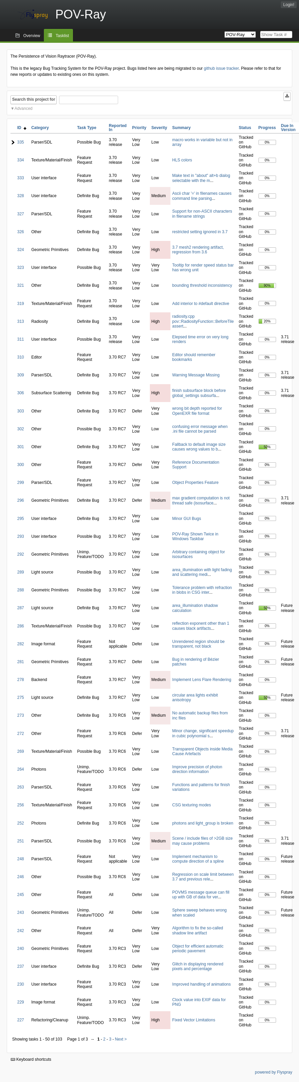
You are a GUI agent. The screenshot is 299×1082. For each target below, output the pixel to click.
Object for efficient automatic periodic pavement (197, 948)
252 (20, 823)
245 (20, 894)
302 (20, 429)
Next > (121, 1039)
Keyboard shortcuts (31, 1059)
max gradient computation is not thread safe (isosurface (200, 500)
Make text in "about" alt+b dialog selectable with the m (201, 178)
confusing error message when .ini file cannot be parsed (199, 429)
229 (20, 1002)
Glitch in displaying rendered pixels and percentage (197, 966)
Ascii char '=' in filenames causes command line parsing (202, 195)
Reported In (118, 127)
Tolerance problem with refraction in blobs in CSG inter (202, 590)
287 (20, 608)
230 (20, 984)
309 (20, 375)
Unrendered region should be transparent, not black (198, 644)
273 (20, 715)
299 (20, 482)
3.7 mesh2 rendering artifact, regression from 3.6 (198, 249)
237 (20, 966)
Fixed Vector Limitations (193, 1020)
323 (20, 267)
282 (20, 644)
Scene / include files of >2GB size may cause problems (202, 840)
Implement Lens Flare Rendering (201, 679)
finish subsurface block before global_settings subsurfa (199, 393)
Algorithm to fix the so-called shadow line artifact (197, 930)
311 (20, 339)
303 (20, 411)
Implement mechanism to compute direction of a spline (198, 859)
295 (20, 518)
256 (20, 805)
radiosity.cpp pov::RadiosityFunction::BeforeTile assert (203, 321)
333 (20, 178)
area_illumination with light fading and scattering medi (202, 572)
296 (20, 500)
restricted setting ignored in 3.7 (199, 231)
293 (20, 536)
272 (20, 733)
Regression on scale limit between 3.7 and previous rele (203, 877)
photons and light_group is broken (202, 823)
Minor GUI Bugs (186, 518)
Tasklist (62, 35)
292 (20, 554)
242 (20, 930)
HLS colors (182, 160)
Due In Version (288, 127)
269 (20, 751)
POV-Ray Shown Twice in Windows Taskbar (195, 536)
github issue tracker (221, 68)
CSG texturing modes (191, 805)
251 (20, 841)
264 (20, 769)
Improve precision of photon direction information (197, 769)
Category (40, 127)
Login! (288, 4)
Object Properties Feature (195, 482)
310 (20, 357)
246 (20, 876)
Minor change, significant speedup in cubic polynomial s (203, 733)
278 (20, 679)
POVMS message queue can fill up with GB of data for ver (200, 894)
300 (20, 464)
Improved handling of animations (201, 984)
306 (20, 393)
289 (20, 572)
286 (20, 626)
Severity (159, 127)
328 (20, 195)
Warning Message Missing (195, 375)
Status (245, 127)
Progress (267, 127)
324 (20, 249)
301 (20, 446)
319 (20, 303)
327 (20, 214)
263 (20, 787)
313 (20, 321)
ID (21, 127)
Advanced (23, 108)
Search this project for (33, 99)
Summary (181, 127)
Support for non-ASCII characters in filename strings (202, 213)
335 (20, 142)
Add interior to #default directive (200, 303)
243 (20, 912)
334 (20, 160)
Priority (139, 127)
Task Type (86, 127)
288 (20, 590)
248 (20, 859)
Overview (31, 35)
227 (20, 1020)
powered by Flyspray (273, 1072)
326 (20, 231)
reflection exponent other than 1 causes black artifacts (200, 625)
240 (20, 948)
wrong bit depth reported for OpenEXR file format (197, 410)
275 (20, 697)
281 (20, 661)
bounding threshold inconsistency (202, 285)
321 (20, 285)
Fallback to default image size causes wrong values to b (198, 447)
